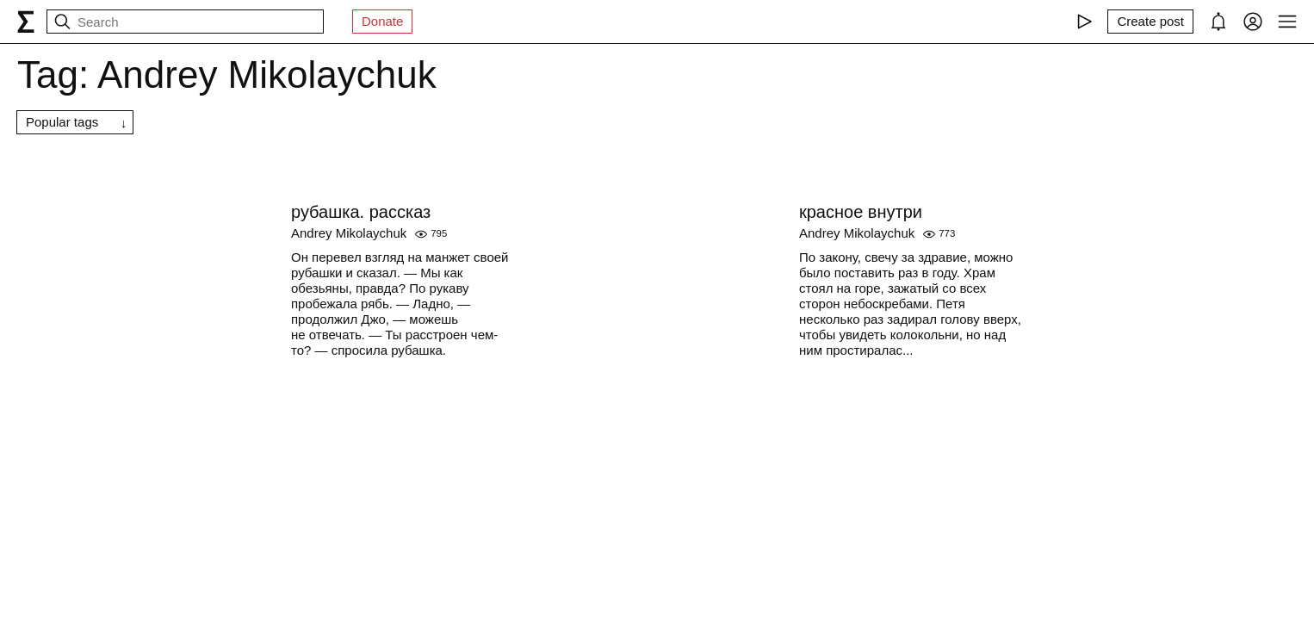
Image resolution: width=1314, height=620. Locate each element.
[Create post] (1150, 21)
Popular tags (62, 122)
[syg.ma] (25, 21)
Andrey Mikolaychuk (348, 233)
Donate (382, 21)
